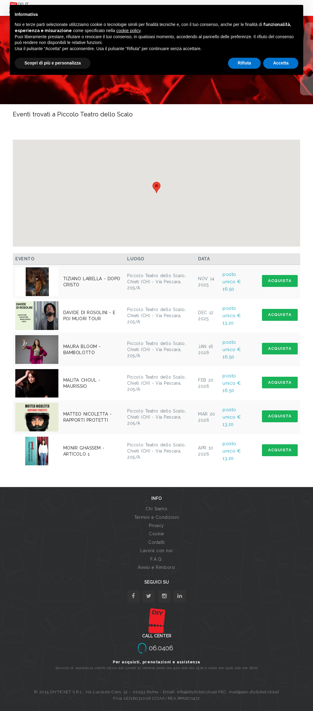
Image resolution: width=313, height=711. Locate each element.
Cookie (156, 533)
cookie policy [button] (128, 30)
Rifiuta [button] (244, 62)
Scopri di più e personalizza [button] (52, 62)
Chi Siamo (156, 508)
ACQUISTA (280, 280)
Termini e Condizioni (156, 517)
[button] (156, 187)
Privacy (156, 525)
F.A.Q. (156, 559)
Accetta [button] (281, 62)
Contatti (156, 542)
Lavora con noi (156, 550)
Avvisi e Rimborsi (156, 567)
